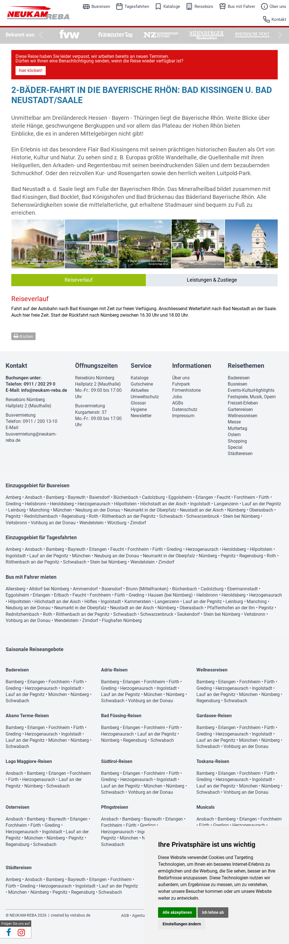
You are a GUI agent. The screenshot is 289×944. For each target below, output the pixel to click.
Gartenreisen (240, 409)
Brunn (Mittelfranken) (147, 588)
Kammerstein (137, 601)
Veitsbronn (16, 522)
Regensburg (73, 516)
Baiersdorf (99, 497)
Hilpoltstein (125, 503)
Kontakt (279, 19)
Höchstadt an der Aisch (163, 503)
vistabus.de (80, 915)
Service (141, 365)
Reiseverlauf (79, 280)
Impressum (183, 415)
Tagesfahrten (136, 6)
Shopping (237, 441)
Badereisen (239, 377)
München (62, 510)
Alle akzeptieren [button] (177, 912)
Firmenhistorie (186, 390)
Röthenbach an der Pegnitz (129, 516)
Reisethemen (246, 365)
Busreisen (100, 6)
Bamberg (55, 497)
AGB (125, 915)
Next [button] (279, 35)
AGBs (177, 403)
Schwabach (171, 516)
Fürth (264, 497)
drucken (23, 336)
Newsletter (141, 415)
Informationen (191, 365)
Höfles (90, 601)
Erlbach (61, 595)
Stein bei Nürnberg (241, 516)
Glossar (138, 403)
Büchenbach (125, 497)
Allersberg (15, 588)
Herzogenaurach (94, 503)
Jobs (177, 396)
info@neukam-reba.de (44, 390)
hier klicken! (30, 70)
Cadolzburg (153, 497)
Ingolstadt (200, 503)
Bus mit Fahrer (241, 6)
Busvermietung (21, 415)
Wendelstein (91, 522)
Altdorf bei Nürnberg (49, 588)
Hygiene (139, 409)
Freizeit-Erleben (243, 403)
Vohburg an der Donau (53, 522)
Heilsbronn (35, 503)
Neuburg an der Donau (97, 510)
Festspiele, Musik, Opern (252, 396)
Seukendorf (188, 614)
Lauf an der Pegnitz (261, 503)
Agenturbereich (145, 915)
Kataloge (171, 6)
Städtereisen (240, 453)
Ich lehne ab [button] (213, 912)
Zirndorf (138, 522)
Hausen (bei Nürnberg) (170, 595)
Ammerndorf (85, 588)
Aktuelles (140, 390)
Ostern (234, 434)
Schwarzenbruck (202, 516)
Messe (234, 422)
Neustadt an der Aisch (202, 510)
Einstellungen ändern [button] (182, 924)
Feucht (223, 497)
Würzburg (116, 522)
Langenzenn (226, 503)
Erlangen (204, 497)
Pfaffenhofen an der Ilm (231, 607)
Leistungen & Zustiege (212, 280)
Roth (93, 516)
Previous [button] (39, 35)
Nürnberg (236, 510)
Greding (13, 503)
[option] (69, 35)
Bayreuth (77, 497)
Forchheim (244, 497)
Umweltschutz (145, 396)
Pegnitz (13, 516)
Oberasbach (261, 510)
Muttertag (237, 428)
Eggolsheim (180, 497)
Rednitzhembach (41, 516)
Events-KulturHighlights (251, 390)
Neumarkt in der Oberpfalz (150, 510)
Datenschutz (184, 409)
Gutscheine (142, 384)
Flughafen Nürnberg (122, 620)
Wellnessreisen (242, 415)
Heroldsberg (62, 503)
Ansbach (33, 497)
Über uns (278, 6)
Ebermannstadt (242, 588)
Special (235, 447)
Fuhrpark (181, 384)
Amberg (13, 497)
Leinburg (17, 510)
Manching (39, 510)
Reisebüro (203, 6)
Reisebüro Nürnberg (25, 399)
